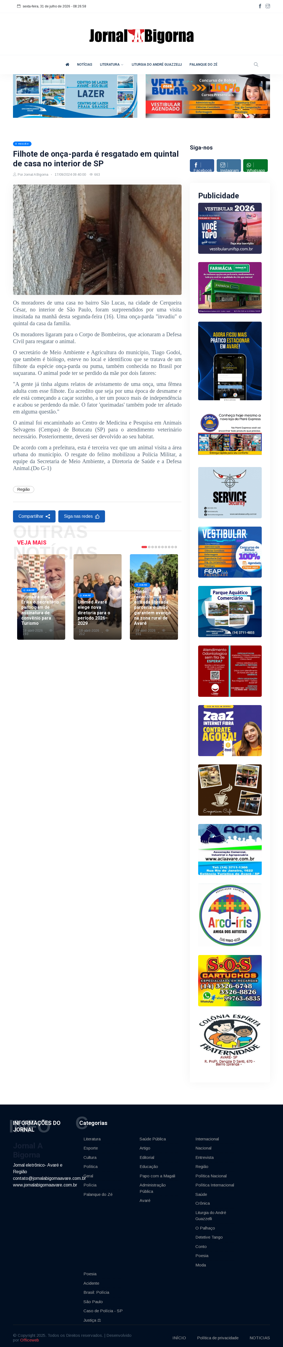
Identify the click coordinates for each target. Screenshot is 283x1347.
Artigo (145, 1145)
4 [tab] (156, 568)
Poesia (201, 1252)
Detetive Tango (209, 1234)
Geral (88, 1172)
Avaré (145, 1197)
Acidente (91, 1280)
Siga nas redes (81, 537)
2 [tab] (149, 568)
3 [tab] (152, 568)
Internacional (207, 1135)
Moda (200, 1262)
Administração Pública (153, 1185)
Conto (201, 1243)
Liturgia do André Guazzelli (210, 1212)
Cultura (89, 1154)
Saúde (201, 1191)
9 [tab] (172, 568)
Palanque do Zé (97, 1191)
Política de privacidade (218, 1334)
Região (23, 510)
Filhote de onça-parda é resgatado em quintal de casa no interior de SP (96, 169)
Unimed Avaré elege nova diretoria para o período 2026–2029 (94, 633)
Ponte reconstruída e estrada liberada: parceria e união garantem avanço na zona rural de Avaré (152, 627)
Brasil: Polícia (96, 1289)
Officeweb (29, 1336)
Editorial (147, 1154)
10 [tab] (176, 568)
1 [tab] (144, 568)
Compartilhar (34, 537)
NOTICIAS (260, 1334)
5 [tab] (159, 568)
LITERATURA (110, 64)
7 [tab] (166, 568)
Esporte (90, 1145)
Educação (149, 1163)
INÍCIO (179, 1334)
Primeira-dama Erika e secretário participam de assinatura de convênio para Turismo (40, 630)
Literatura (92, 1135)
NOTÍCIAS (84, 64)
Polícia (89, 1182)
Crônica (202, 1200)
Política (90, 1163)
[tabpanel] (41, 617)
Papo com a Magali (157, 1172)
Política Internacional (214, 1182)
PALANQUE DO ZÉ (204, 64)
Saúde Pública (153, 1135)
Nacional (203, 1145)
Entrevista (204, 1154)
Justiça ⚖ (92, 1317)
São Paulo (93, 1298)
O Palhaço (205, 1225)
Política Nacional (211, 1172)
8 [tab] (169, 568)
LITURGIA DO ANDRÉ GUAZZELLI (157, 64)
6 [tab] (162, 568)
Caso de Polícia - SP (103, 1308)
